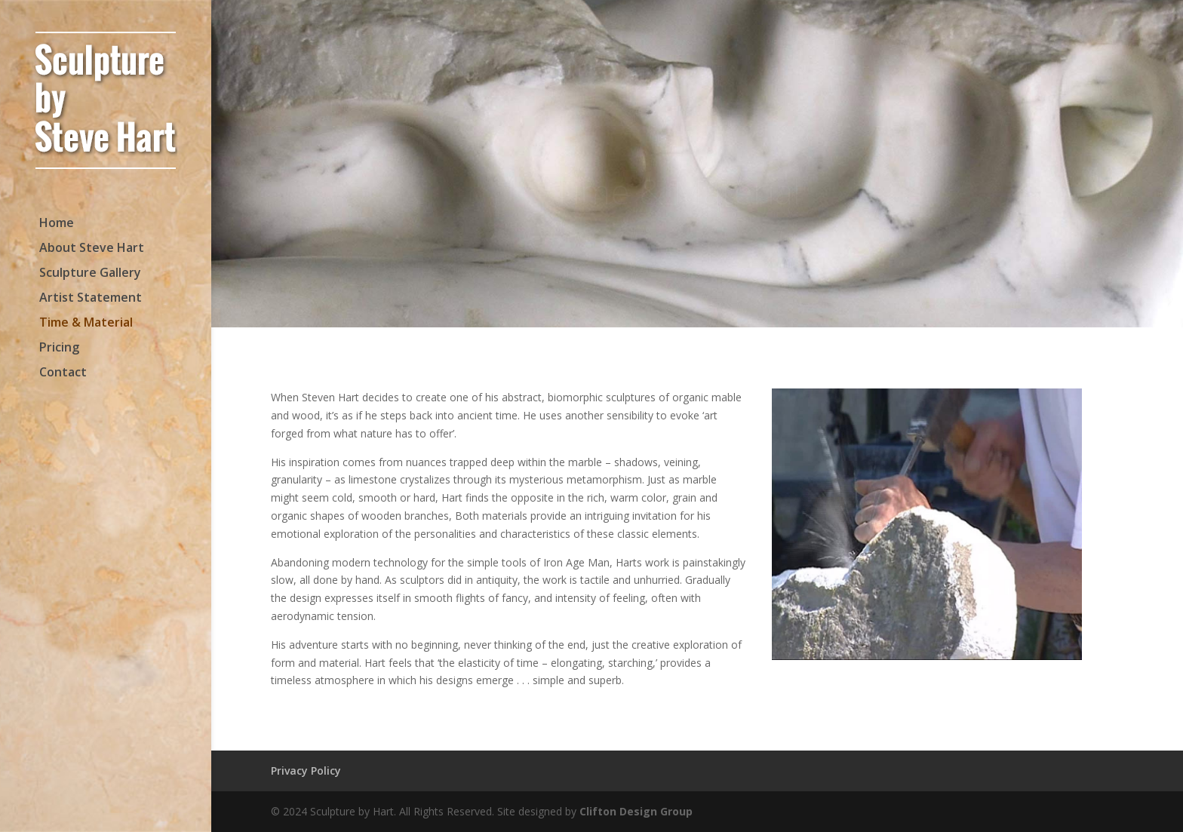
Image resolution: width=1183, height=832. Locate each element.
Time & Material (86, 323)
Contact (63, 373)
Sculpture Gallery (90, 274)
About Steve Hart (91, 249)
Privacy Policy (306, 770)
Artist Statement (90, 298)
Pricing (59, 348)
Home (56, 224)
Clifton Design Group (636, 811)
